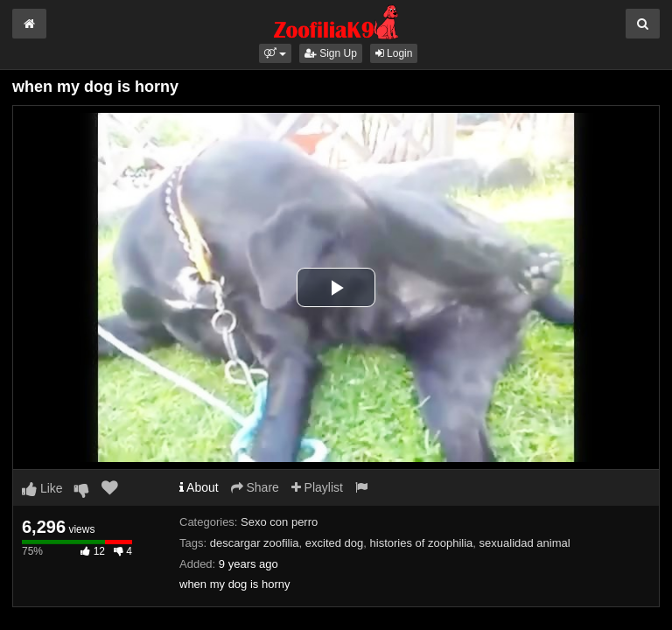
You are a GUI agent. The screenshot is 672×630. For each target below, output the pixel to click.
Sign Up (330, 53)
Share (255, 487)
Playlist (317, 487)
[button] (275, 53)
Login (394, 53)
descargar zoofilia (254, 543)
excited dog (334, 543)
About (199, 487)
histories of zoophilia (421, 543)
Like (42, 488)
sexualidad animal (525, 543)
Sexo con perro (279, 521)
